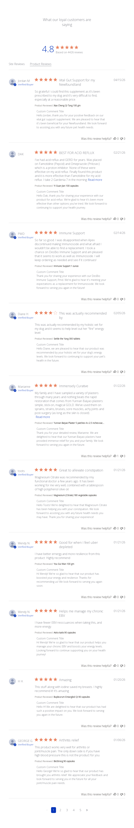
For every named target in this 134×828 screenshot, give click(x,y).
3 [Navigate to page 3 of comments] (67, 810)
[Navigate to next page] (87, 810)
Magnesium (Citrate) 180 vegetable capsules (75, 495)
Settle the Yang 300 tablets (67, 338)
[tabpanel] (67, 449)
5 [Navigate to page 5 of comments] (80, 810)
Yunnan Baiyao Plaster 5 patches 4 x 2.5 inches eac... (79, 423)
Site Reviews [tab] (17, 64)
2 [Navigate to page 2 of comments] (60, 810)
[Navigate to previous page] (47, 810)
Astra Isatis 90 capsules (65, 632)
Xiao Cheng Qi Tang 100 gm (67, 105)
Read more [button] (95, 180)
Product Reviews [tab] (40, 64)
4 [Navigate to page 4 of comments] (74, 810)
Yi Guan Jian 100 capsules (66, 185)
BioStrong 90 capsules (64, 761)
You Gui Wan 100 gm (64, 563)
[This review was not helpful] (121, 139)
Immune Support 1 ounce (66, 266)
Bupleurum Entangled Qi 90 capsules (72, 696)
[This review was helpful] (115, 139)
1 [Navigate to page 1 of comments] (53, 810)
